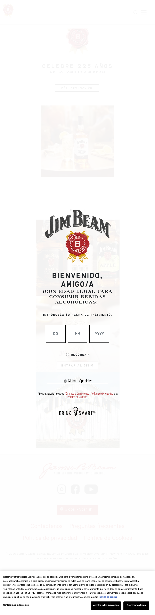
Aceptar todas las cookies (106, 605)
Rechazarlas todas (136, 605)
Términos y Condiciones (77, 394)
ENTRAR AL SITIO (77, 365)
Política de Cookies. (77, 397)
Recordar (80, 355)
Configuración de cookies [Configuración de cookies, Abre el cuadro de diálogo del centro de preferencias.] (15, 605)
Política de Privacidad (102, 394)
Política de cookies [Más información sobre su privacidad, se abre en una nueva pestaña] (108, 597)
